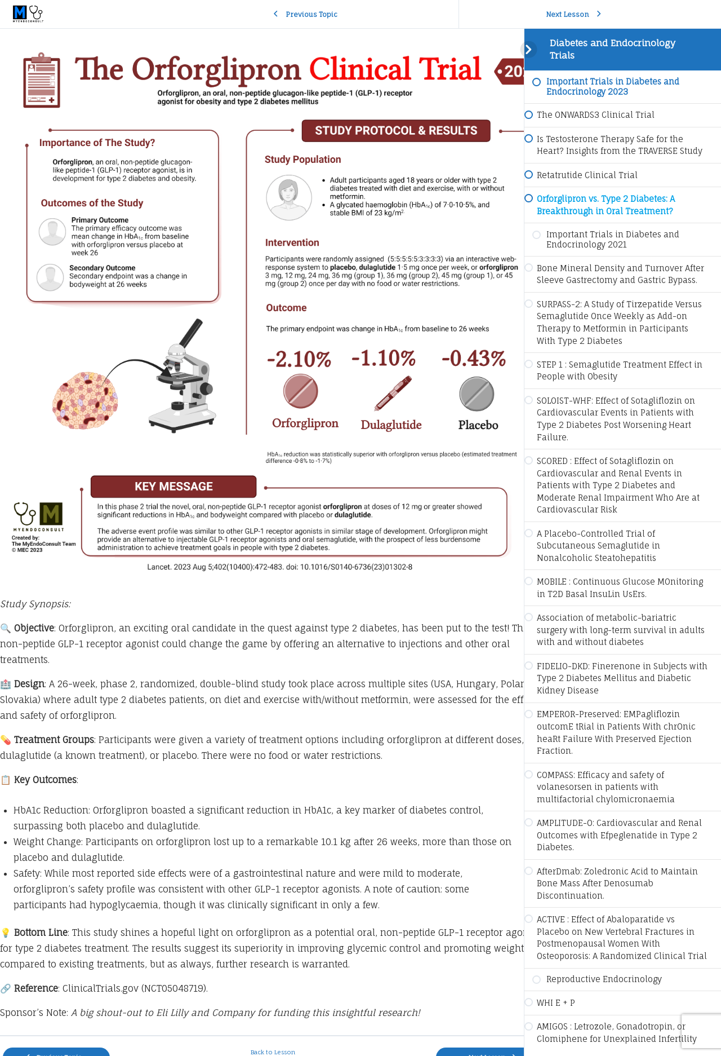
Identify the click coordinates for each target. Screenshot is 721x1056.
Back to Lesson (262, 1029)
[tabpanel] (262, 521)
